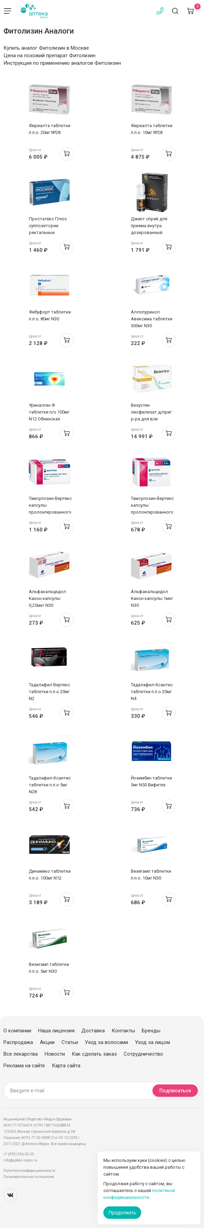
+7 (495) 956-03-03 (18, 1154)
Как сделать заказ (94, 1054)
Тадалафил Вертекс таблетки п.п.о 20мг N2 (49, 691)
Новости (55, 1054)
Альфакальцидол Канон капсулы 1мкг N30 (152, 598)
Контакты (123, 1031)
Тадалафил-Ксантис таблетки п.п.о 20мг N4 (152, 691)
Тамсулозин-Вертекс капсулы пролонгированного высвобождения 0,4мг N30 (152, 512)
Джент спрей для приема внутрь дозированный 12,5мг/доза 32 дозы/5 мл (149, 232)
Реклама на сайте (24, 1066)
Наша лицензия (56, 1031)
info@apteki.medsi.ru (20, 1160)
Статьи (69, 1042)
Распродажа (18, 1042)
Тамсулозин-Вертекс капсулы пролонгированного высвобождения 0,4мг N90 (50, 512)
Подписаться (175, 1090)
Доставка (93, 1031)
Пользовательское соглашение (28, 1177)
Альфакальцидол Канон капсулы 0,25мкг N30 (47, 598)
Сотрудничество (143, 1054)
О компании (17, 1031)
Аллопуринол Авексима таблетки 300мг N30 (151, 318)
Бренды (151, 1031)
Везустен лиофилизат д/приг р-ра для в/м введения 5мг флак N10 (151, 419)
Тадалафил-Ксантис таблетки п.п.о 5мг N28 (50, 784)
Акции (47, 1042)
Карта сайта (66, 1066)
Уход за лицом (152, 1042)
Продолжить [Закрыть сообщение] (122, 1212)
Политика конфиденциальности (29, 1170)
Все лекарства (20, 1054)
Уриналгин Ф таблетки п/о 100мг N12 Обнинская (49, 412)
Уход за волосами (106, 1042)
